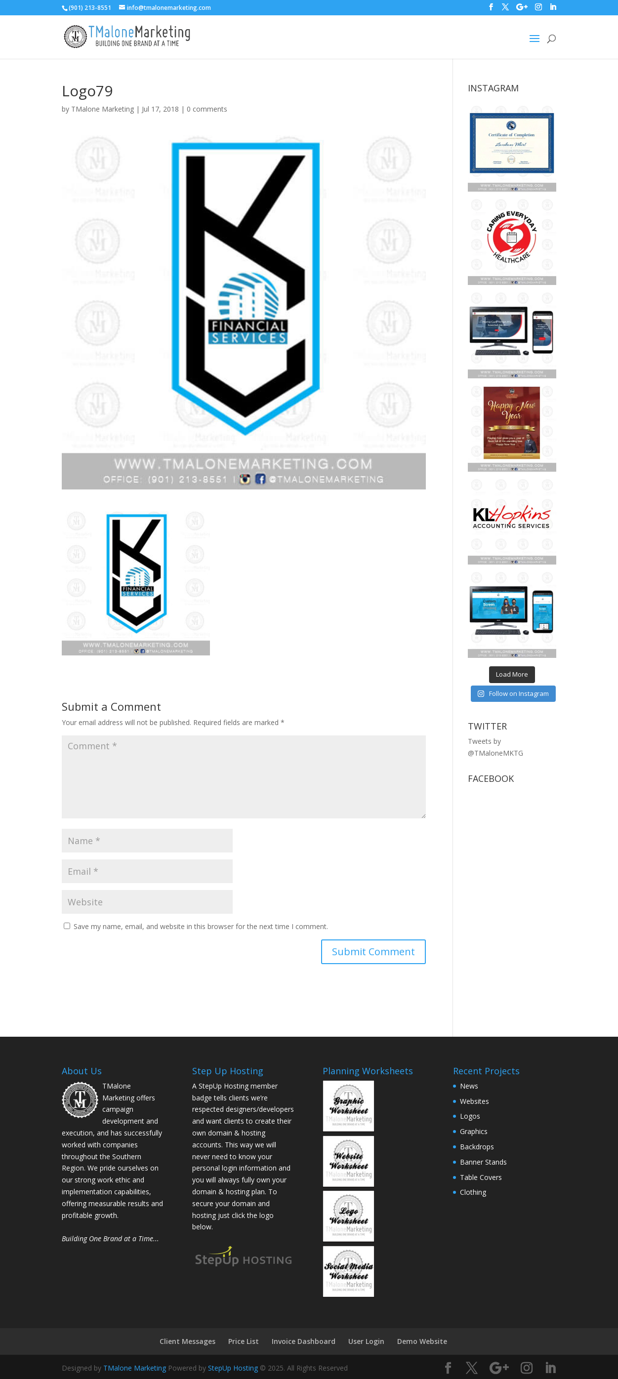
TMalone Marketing (102, 109)
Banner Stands (483, 1162)
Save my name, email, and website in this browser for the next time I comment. (201, 926)
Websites (474, 1101)
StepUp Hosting (233, 1368)
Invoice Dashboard (303, 1341)
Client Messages (187, 1341)
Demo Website (422, 1341)
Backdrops (477, 1146)
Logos (470, 1116)
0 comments (207, 109)
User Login (366, 1341)
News (469, 1086)
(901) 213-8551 (90, 7)
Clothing (473, 1192)
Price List (243, 1341)
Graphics (474, 1131)
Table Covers (481, 1177)
